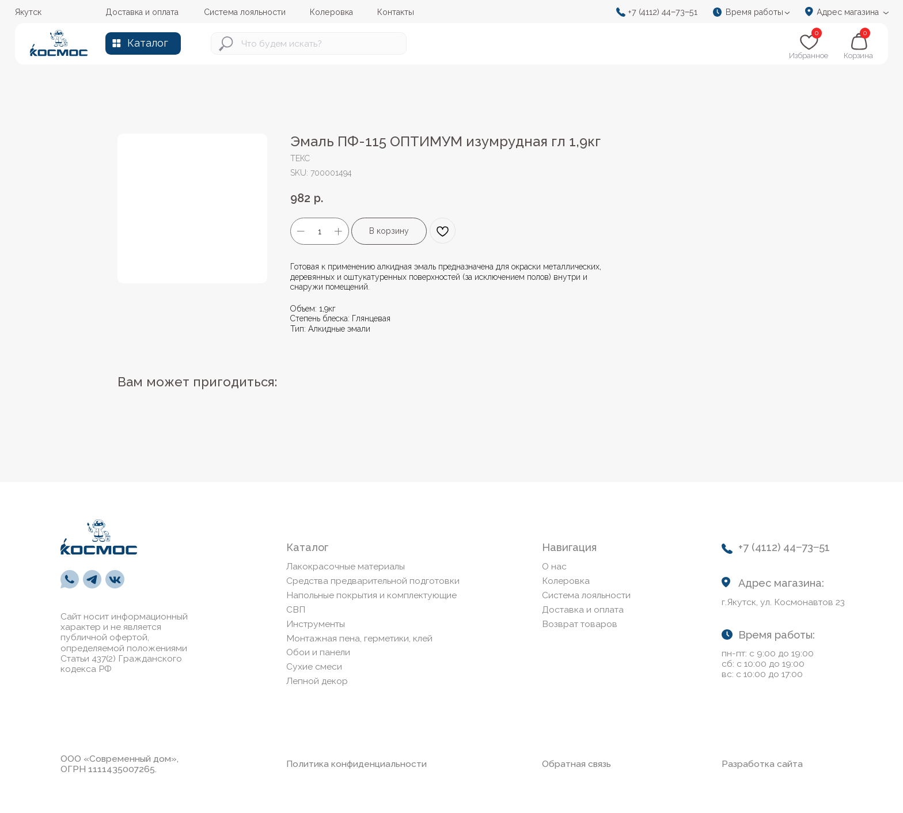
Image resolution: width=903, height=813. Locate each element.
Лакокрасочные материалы (345, 566)
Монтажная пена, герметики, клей (359, 638)
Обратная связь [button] (576, 763)
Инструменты (315, 623)
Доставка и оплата (583, 609)
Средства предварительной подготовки (373, 580)
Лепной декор (317, 680)
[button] (755, 12)
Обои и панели (318, 652)
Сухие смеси (314, 666)
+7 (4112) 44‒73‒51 (662, 12)
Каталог (147, 43)
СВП (295, 609)
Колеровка (566, 580)
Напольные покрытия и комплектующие (371, 595)
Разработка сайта (762, 763)
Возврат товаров (579, 623)
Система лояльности (586, 595)
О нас (554, 566)
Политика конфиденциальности (356, 763)
